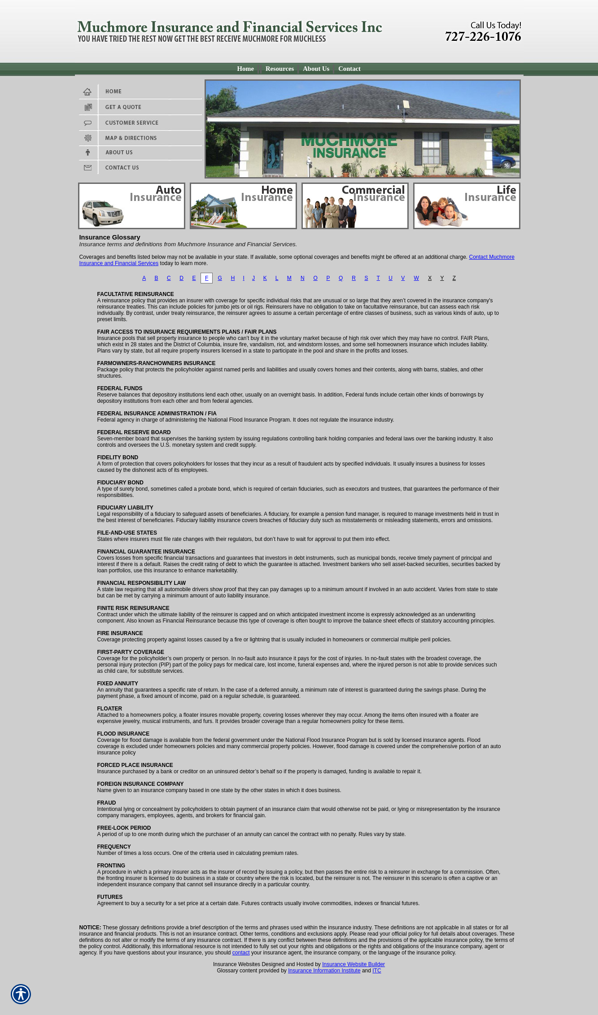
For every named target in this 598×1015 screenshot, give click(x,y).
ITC (376, 970)
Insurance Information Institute (324, 970)
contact (241, 953)
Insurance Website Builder (353, 964)
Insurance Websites (236, 964)
